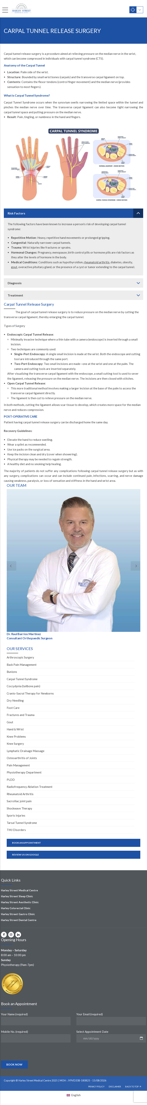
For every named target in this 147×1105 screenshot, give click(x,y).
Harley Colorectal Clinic (15, 908)
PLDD (11, 779)
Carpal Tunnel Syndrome (22, 679)
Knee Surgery (15, 743)
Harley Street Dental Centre (18, 920)
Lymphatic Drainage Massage (25, 751)
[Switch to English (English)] (73, 1095)
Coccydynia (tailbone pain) (23, 686)
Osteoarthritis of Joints (22, 758)
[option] (73, 565)
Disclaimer (115, 1086)
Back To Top (132, 1086)
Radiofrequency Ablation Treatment (29, 786)
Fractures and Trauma (20, 715)
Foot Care (13, 707)
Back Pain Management (22, 664)
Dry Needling (15, 700)
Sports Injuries (16, 815)
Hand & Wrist (15, 729)
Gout (10, 722)
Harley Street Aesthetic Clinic (20, 902)
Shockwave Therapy (19, 808)
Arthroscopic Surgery (20, 657)
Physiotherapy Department (24, 772)
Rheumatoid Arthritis (20, 794)
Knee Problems (16, 736)
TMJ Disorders (16, 830)
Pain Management (18, 765)
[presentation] (30, 1060)
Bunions (12, 671)
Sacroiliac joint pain (19, 801)
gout (14, 267)
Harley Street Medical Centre (19, 890)
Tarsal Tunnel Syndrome (22, 822)
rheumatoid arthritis (96, 262)
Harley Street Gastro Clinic (18, 914)
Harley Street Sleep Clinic (17, 896)
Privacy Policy (96, 1086)
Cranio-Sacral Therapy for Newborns (30, 693)
